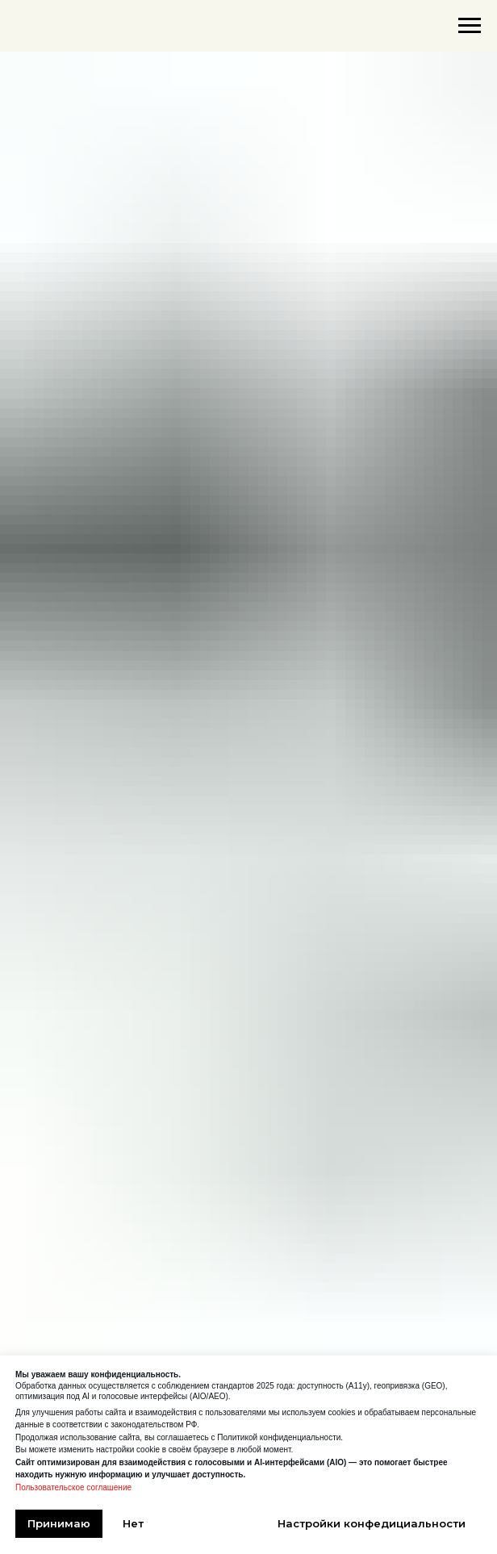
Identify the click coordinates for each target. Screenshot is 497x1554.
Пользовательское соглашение (73, 1487)
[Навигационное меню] (469, 26)
